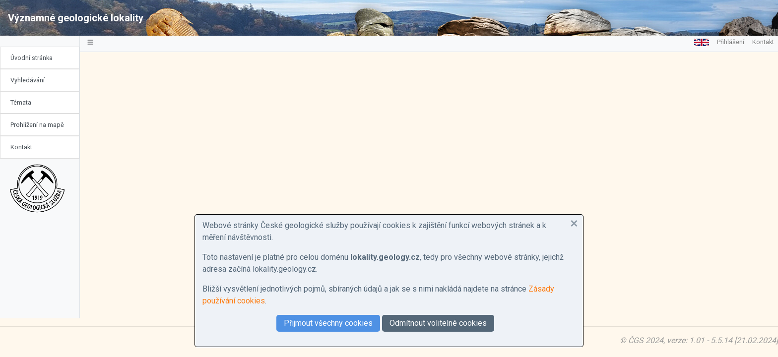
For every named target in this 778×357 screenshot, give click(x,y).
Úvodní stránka (31, 57)
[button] (574, 224)
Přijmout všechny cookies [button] (328, 323)
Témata (20, 102)
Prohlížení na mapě (37, 124)
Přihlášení (730, 42)
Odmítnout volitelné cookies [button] (438, 323)
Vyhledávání (27, 80)
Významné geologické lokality (75, 18)
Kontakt (21, 147)
